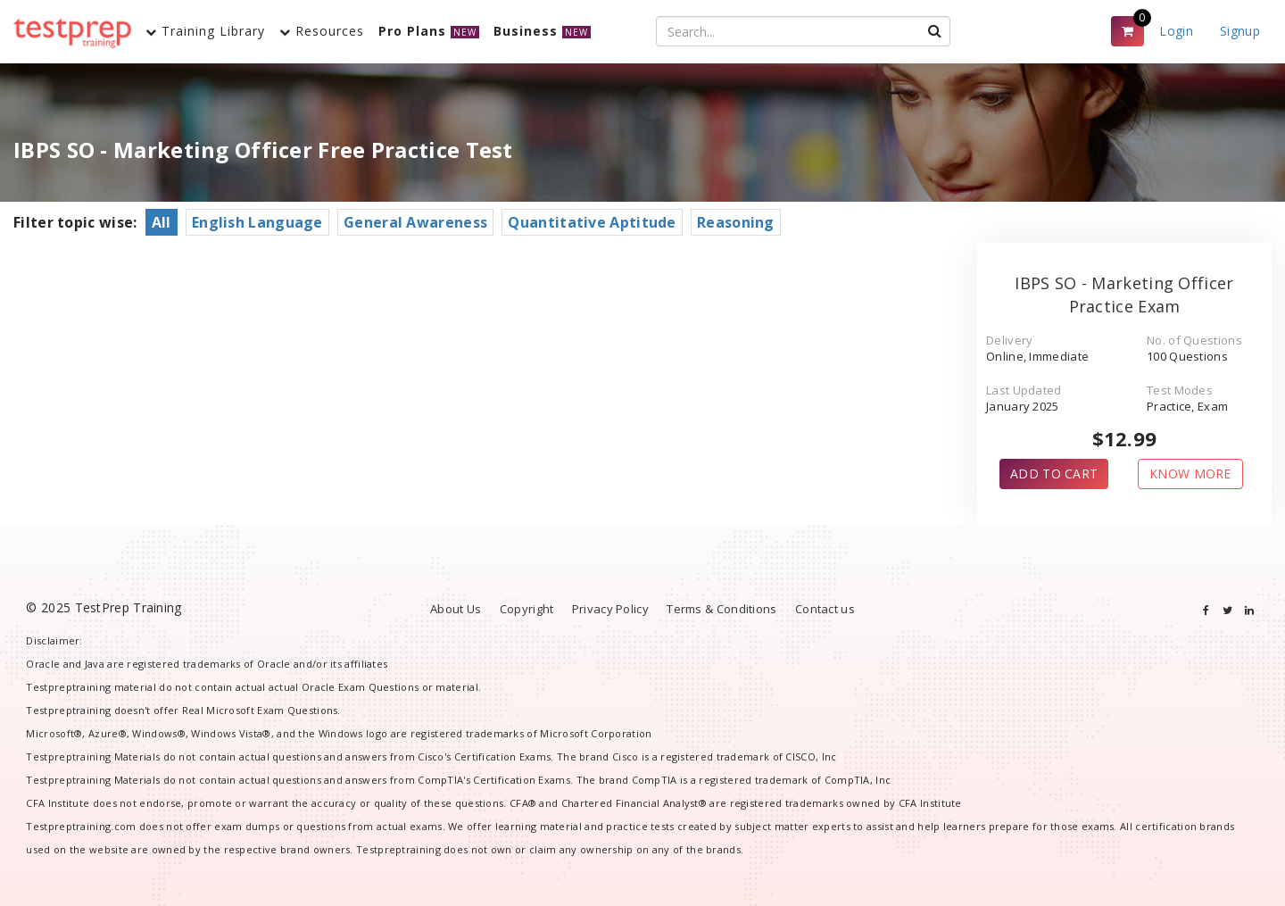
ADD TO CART (1054, 473)
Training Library (205, 30)
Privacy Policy (610, 609)
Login (1176, 30)
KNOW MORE (1190, 473)
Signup (1240, 30)
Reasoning (736, 222)
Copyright (527, 609)
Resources (321, 30)
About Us (455, 609)
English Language (257, 222)
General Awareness (415, 222)
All (161, 222)
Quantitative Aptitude (592, 222)
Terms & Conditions (721, 609)
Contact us (825, 609)
